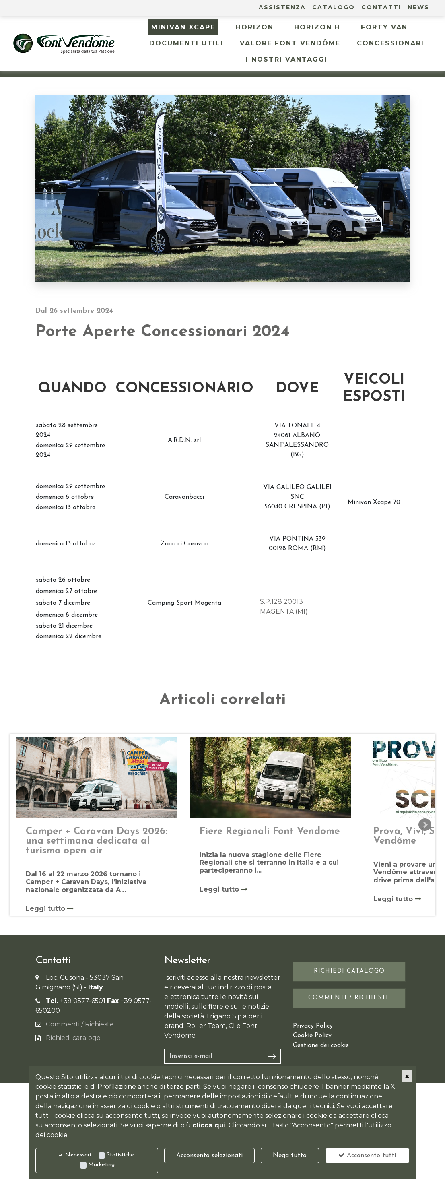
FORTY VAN (384, 27)
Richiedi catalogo (73, 1038)
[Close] (407, 1076)
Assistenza (282, 7)
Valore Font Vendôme (290, 43)
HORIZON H (317, 27)
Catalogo (333, 7)
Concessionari (390, 43)
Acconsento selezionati (209, 1155)
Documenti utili (186, 43)
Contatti (381, 7)
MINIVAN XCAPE (183, 27)
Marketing (101, 1165)
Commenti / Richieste (80, 1024)
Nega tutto (290, 1155)
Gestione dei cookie (321, 1045)
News (418, 7)
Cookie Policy (312, 1035)
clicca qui (209, 1125)
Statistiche (120, 1155)
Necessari (78, 1155)
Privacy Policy (313, 1026)
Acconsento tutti (367, 1155)
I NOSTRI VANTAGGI (287, 59)
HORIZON (255, 27)
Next (424, 824)
